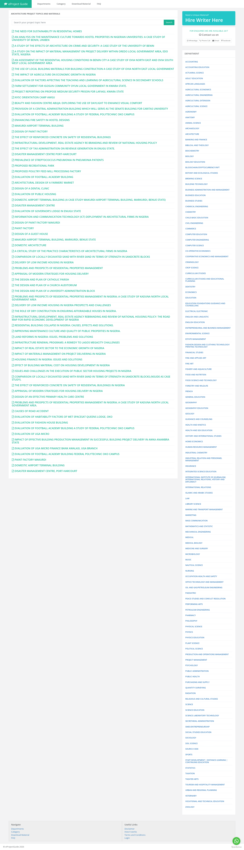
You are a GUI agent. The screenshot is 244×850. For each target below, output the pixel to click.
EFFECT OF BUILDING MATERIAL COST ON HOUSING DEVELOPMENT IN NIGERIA (62, 365)
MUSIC (188, 559)
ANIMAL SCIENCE (193, 123)
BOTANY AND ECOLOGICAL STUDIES (201, 173)
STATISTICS (190, 768)
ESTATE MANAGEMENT (195, 339)
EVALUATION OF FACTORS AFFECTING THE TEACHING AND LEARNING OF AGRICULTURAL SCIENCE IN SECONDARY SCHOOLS (89, 80)
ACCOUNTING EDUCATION (197, 67)
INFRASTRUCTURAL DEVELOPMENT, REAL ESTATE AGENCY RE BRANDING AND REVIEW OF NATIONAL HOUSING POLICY (86, 143)
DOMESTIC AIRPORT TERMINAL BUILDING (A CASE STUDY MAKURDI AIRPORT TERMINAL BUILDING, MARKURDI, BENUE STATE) (90, 200)
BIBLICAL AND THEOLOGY (197, 145)
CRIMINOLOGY (192, 262)
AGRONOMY (191, 111)
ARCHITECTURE (192, 134)
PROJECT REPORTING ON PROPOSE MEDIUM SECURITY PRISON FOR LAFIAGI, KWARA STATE (69, 91)
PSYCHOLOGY (191, 665)
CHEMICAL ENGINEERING (196, 206)
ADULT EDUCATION (194, 78)
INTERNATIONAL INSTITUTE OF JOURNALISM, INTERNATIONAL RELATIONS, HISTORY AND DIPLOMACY (205, 479)
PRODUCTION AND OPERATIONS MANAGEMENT (207, 654)
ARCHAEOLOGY (192, 128)
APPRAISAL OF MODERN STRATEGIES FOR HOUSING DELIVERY (52, 273)
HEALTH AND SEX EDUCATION (198, 430)
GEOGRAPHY (191, 402)
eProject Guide (16, 4)
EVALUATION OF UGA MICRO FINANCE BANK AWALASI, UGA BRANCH (56, 448)
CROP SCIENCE (192, 267)
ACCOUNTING (191, 61)
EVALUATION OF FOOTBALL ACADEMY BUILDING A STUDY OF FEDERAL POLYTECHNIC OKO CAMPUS (74, 114)
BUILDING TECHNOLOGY (196, 184)
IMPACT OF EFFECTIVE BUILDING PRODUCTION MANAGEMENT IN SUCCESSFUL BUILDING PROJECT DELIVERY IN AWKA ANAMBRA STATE (90, 441)
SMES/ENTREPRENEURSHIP (197, 726)
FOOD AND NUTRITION (195, 374)
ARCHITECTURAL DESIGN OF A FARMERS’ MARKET (44, 182)
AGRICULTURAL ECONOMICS (198, 89)
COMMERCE (190, 228)
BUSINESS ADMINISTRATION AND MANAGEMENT (207, 189)
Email (215, 40)
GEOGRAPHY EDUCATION (196, 408)
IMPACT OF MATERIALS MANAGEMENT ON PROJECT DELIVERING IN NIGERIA (60, 354)
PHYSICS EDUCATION (194, 637)
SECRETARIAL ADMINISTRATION (199, 721)
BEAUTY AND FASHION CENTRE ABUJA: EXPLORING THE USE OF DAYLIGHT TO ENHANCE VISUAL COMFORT (78, 103)
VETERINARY (191, 795)
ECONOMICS (191, 292)
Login (127, 837)
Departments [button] (43, 3)
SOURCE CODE (192, 749)
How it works (131, 831)
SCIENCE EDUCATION (194, 710)
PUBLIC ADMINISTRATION (197, 671)
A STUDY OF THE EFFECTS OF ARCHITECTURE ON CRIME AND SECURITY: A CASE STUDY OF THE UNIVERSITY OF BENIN (84, 46)
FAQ (13, 837)
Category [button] (61, 3)
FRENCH (189, 391)
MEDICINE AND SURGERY (196, 548)
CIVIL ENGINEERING (194, 223)
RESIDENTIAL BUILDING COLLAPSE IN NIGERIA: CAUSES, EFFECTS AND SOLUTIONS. (64, 325)
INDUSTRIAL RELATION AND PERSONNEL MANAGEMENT (203, 459)
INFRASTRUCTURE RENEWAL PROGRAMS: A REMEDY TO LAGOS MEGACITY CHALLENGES (67, 342)
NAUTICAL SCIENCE (194, 565)
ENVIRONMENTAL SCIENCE (197, 333)
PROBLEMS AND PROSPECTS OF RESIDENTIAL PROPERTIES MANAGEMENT (59, 268)
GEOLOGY (189, 413)
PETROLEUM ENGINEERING (197, 610)
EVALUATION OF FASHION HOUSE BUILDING (41, 422)
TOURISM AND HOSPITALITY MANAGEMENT (205, 784)
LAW (187, 498)
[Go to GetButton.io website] (236, 847)
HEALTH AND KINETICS (195, 425)
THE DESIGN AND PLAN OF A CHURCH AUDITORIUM (46, 285)
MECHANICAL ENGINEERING (198, 531)
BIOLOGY (189, 156)
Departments (17, 828)
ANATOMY (190, 117)
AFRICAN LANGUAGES (195, 84)
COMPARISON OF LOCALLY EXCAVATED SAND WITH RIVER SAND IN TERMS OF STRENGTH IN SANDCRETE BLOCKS (82, 256)
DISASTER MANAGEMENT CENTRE (35, 205)
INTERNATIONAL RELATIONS (198, 487)
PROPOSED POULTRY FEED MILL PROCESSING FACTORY (48, 171)
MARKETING (190, 515)
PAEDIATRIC (190, 593)
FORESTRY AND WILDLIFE (196, 385)
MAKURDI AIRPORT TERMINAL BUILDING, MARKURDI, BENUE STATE (55, 239)
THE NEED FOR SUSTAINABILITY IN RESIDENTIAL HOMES (48, 31)
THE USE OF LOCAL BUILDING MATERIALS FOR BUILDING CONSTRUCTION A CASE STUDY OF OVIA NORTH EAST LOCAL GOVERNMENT (94, 69)
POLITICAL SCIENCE (194, 648)
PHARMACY (190, 615)
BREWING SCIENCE (193, 178)
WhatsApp (192, 40)
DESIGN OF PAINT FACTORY (31, 131)
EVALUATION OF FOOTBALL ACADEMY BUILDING (44, 177)
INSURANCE (190, 466)
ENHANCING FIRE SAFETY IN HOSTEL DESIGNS (42, 120)
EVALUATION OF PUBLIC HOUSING (35, 194)
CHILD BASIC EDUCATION (196, 217)
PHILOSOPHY (191, 621)
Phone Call (205, 40)
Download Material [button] (81, 3)
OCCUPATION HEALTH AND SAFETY (201, 576)
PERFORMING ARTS (194, 604)
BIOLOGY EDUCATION (195, 162)
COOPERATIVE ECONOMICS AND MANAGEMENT (206, 256)
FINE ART (189, 363)
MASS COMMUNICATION (196, 520)
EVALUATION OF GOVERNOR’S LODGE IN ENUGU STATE (48, 211)
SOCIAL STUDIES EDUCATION (198, 732)
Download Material (20, 834)
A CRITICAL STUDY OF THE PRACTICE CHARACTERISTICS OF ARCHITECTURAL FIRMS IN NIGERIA (71, 251)
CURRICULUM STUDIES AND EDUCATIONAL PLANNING (204, 280)
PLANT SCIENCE (192, 643)
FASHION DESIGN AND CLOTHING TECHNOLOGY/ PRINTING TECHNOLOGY (207, 345)
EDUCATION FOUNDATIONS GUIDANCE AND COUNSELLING (205, 304)
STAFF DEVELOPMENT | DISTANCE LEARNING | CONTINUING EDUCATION (206, 761)
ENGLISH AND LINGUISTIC (197, 316)
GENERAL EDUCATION (195, 397)
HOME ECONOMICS (194, 441)
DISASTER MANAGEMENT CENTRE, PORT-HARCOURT (46, 471)
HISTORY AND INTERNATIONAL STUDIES (203, 436)
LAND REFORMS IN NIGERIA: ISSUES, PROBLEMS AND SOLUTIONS (54, 337)
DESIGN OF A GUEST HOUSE (31, 234)
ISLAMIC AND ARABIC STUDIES (199, 492)
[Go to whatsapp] (236, 841)
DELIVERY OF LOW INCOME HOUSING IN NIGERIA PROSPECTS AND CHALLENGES (63, 305)
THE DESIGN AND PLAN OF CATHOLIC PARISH (42, 279)
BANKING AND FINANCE (196, 139)
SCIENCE (189, 704)
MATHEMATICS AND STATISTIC (199, 526)
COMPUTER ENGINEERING (197, 239)
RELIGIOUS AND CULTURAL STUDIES (201, 699)
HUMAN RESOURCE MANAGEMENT (201, 447)
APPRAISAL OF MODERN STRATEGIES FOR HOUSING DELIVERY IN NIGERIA (59, 391)
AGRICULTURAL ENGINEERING (199, 95)
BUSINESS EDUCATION (195, 195)
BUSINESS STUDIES (193, 200)
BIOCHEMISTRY (192, 150)
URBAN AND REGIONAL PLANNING (201, 790)
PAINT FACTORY (24, 228)
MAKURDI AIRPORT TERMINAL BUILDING (39, 125)
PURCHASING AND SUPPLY (197, 682)
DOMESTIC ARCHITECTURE (30, 245)
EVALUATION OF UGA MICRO (32, 434)
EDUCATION (190, 297)
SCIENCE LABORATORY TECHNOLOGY (202, 715)
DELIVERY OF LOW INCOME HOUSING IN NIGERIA (44, 262)
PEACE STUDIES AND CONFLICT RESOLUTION (205, 598)
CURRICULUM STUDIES (195, 273)
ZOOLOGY (190, 807)
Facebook (226, 40)
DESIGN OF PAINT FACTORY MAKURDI (37, 222)
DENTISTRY (190, 286)
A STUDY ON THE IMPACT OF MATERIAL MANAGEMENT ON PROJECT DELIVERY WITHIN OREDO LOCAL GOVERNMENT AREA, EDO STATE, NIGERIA (90, 53)
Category (15, 831)
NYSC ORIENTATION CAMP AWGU (35, 97)
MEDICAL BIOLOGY (193, 543)
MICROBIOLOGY (192, 554)
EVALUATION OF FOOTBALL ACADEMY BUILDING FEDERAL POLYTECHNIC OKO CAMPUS (67, 454)
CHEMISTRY (190, 212)
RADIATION (190, 693)
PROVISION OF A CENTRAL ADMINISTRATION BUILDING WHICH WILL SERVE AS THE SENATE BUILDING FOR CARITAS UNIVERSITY (91, 108)
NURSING (189, 570)
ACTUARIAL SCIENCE (194, 72)
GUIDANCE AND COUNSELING (198, 419)
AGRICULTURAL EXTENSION (197, 100)
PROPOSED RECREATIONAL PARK (34, 165)
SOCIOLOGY (190, 737)
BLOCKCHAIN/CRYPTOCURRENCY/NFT (202, 167)
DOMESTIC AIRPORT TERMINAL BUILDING (40, 465)
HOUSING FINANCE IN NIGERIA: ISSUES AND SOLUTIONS (48, 359)
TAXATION (190, 773)
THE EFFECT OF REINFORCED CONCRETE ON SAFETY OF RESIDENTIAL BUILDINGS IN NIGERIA (70, 385)
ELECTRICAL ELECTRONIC (196, 311)
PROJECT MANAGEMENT (196, 660)
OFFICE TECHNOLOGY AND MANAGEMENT (204, 582)
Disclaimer (130, 828)
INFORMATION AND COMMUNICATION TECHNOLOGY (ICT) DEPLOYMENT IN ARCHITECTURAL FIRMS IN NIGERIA (82, 217)
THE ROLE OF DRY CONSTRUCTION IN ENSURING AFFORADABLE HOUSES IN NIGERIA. (66, 311)
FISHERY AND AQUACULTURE (198, 369)
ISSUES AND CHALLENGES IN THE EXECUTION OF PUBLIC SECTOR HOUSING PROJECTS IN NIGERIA (73, 371)
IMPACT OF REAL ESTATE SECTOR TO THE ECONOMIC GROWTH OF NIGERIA (59, 348)
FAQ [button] (99, 3)
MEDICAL (189, 537)
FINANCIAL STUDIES (194, 352)
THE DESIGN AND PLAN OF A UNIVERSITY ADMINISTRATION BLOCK (55, 291)
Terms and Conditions (135, 834)
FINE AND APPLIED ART (195, 358)
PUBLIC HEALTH (192, 676)
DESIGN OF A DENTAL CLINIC (32, 188)
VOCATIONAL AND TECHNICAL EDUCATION (204, 801)
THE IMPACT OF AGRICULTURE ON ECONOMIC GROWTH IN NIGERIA (55, 74)
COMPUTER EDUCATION (196, 234)
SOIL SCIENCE (191, 743)
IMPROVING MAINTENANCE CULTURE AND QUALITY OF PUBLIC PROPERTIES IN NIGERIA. (68, 331)
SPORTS (188, 754)
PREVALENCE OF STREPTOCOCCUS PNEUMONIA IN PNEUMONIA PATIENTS (59, 160)
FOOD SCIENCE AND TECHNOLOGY (201, 380)
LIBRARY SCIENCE (193, 504)
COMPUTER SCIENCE (194, 245)
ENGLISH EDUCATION (195, 322)
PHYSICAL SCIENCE (193, 626)
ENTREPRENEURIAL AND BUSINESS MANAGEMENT (208, 328)
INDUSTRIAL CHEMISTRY (196, 452)
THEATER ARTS (192, 779)
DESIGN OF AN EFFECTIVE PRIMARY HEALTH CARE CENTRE (49, 396)
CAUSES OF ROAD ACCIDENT (32, 411)
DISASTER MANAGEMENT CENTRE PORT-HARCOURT (46, 154)
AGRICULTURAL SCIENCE (196, 106)
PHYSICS (189, 632)
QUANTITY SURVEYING (195, 687)
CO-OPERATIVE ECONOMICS (197, 251)
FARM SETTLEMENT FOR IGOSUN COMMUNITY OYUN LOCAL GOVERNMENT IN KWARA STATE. (71, 86)
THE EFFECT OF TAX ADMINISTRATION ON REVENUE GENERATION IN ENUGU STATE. (65, 148)
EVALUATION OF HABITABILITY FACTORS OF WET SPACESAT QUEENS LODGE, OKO (63, 416)
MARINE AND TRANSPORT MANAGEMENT (204, 509)
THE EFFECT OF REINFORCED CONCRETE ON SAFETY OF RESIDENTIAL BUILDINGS (63, 137)
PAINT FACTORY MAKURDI (30, 459)
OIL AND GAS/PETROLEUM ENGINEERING (203, 587)
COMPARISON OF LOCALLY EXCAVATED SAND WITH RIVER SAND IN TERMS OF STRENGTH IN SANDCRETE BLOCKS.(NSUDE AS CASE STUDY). (91, 378)
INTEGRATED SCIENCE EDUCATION (200, 471)
